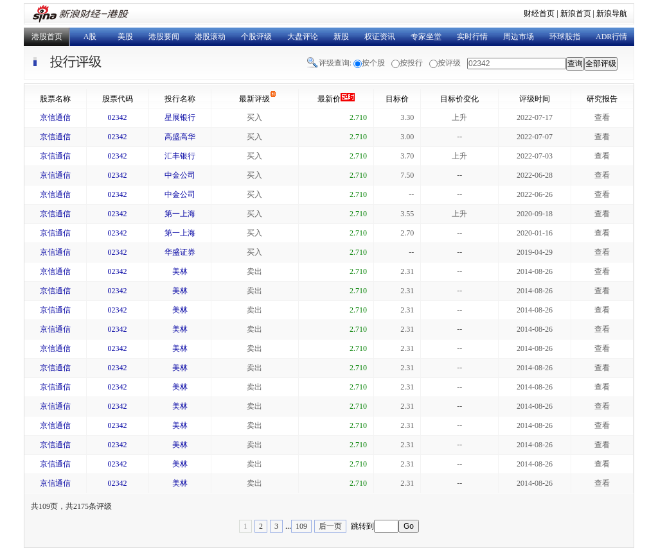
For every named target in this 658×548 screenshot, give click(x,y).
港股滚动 (210, 36)
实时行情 (472, 36)
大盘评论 (302, 36)
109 (301, 526)
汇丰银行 (179, 155)
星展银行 (179, 117)
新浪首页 (575, 13)
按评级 (449, 62)
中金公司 (179, 175)
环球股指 (564, 36)
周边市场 (518, 36)
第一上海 (179, 213)
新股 (341, 36)
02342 (117, 117)
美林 (180, 271)
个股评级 (256, 36)
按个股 (373, 62)
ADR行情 (611, 36)
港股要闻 (163, 36)
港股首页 (46, 36)
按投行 (411, 62)
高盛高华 (179, 136)
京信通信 (55, 117)
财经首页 (539, 13)
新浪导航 (611, 13)
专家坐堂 (426, 36)
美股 (125, 36)
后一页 (330, 526)
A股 (90, 36)
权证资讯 (379, 36)
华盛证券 (179, 252)
